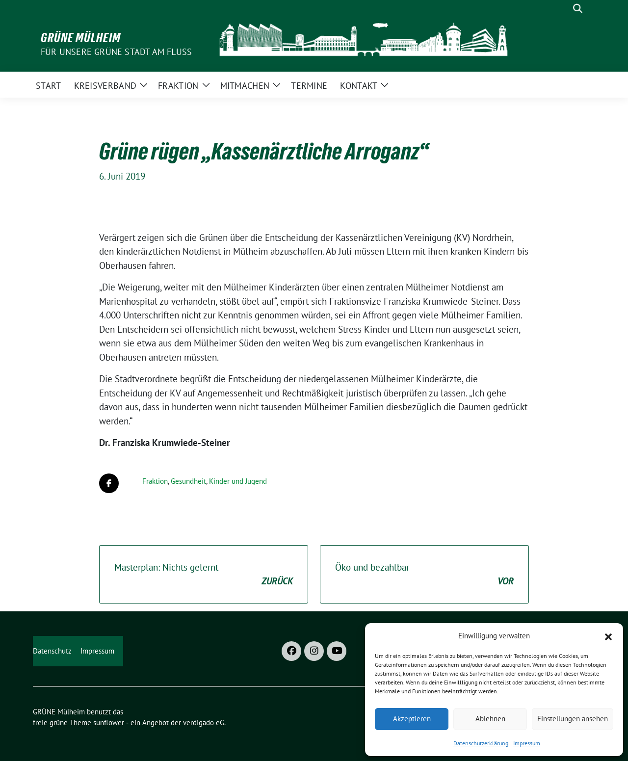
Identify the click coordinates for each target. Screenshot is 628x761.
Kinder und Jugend (238, 481)
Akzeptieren (412, 718)
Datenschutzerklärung (480, 743)
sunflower (108, 722)
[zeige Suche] (577, 8)
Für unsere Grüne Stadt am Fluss (116, 51)
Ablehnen (490, 718)
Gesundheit (188, 481)
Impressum (526, 743)
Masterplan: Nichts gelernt (203, 574)
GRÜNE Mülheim (81, 37)
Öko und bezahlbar (424, 574)
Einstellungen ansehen (572, 718)
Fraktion (155, 481)
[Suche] (563, 8)
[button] (608, 636)
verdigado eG (203, 722)
